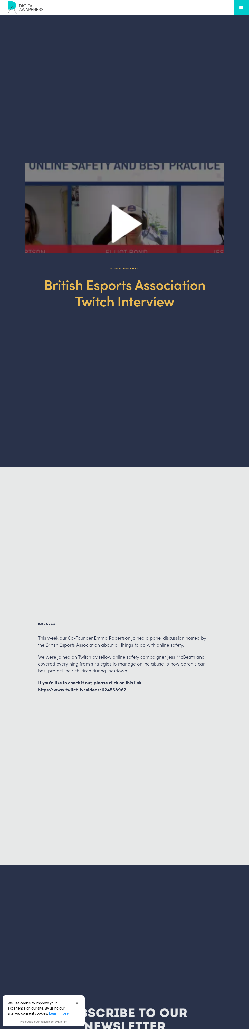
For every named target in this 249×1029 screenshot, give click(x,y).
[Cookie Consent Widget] (44, 1010)
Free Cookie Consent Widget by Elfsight (43, 1022)
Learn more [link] (59, 1013)
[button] (77, 1003)
